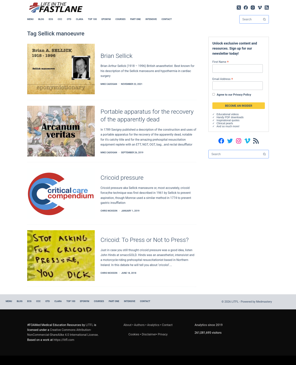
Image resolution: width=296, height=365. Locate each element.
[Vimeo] (260, 7)
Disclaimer (149, 334)
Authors (139, 325)
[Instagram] (253, 7)
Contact (167, 19)
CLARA (79, 19)
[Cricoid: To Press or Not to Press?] (61, 255)
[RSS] (267, 7)
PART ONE (135, 19)
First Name (220, 62)
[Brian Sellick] (61, 69)
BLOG (41, 19)
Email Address (222, 79)
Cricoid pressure (121, 177)
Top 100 (92, 19)
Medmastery (264, 301)
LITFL (89, 325)
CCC (60, 19)
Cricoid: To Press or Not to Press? (144, 239)
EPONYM (106, 19)
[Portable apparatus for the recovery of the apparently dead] (61, 131)
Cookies (134, 334)
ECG (51, 19)
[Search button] (264, 19)
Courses (121, 19)
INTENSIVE (151, 19)
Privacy (163, 334)
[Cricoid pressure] (61, 193)
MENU (30, 19)
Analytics (153, 325)
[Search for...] (250, 19)
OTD (69, 19)
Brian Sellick (116, 55)
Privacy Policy (242, 94)
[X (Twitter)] (239, 7)
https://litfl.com (64, 340)
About (127, 325)
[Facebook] (246, 7)
